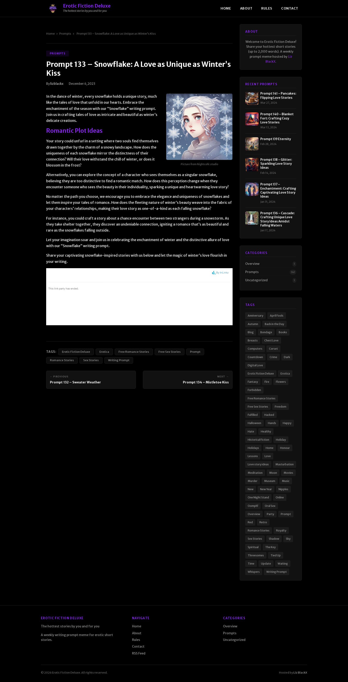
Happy (287, 423)
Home (226, 8)
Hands (272, 423)
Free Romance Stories (134, 351)
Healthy (266, 431)
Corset (273, 348)
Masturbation (284, 464)
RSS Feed (138, 653)
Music (285, 481)
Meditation (255, 472)
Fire (267, 381)
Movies (288, 472)
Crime (273, 357)
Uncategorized (256, 280)
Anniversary (255, 315)
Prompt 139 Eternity (275, 139)
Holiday (281, 439)
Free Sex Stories (169, 351)
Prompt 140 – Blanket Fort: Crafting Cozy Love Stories (277, 118)
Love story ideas (258, 464)
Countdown (255, 357)
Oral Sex (270, 506)
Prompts (65, 33)
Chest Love (271, 340)
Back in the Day (274, 324)
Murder (252, 481)
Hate (251, 431)
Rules (266, 8)
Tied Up (276, 555)
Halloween (254, 423)
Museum (269, 481)
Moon (273, 472)
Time (251, 563)
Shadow (274, 538)
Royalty (281, 530)
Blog (251, 332)
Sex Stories (91, 360)
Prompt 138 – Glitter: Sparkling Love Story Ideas (276, 164)
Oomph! (253, 506)
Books (283, 332)
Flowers (281, 381)
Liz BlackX (300, 672)
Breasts (253, 340)
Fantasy (253, 381)
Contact (289, 8)
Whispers (254, 571)
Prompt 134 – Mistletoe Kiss (206, 382)
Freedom (280, 406)
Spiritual (253, 547)
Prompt (195, 351)
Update (266, 563)
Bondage (266, 332)
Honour (285, 448)
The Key (270, 547)
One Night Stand (258, 497)
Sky (288, 538)
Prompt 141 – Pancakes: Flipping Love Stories (278, 95)
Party (270, 514)
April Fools (276, 315)
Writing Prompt (118, 360)
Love (268, 456)
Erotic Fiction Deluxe (76, 351)
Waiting (283, 563)
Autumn (253, 324)
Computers (255, 348)
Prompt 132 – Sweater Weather (75, 382)
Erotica (104, 351)
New (250, 489)
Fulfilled (253, 414)
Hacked (269, 414)
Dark (287, 357)
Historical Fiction (258, 439)
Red (250, 522)
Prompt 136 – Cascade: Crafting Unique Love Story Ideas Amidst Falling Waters (277, 219)
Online (280, 497)
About (246, 8)
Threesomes (256, 555)
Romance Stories (62, 360)
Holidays (253, 448)
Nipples (283, 489)
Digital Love (255, 365)
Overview (252, 264)
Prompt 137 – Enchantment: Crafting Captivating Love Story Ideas (278, 190)
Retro (263, 522)
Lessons (253, 456)
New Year (266, 489)
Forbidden (254, 390)
